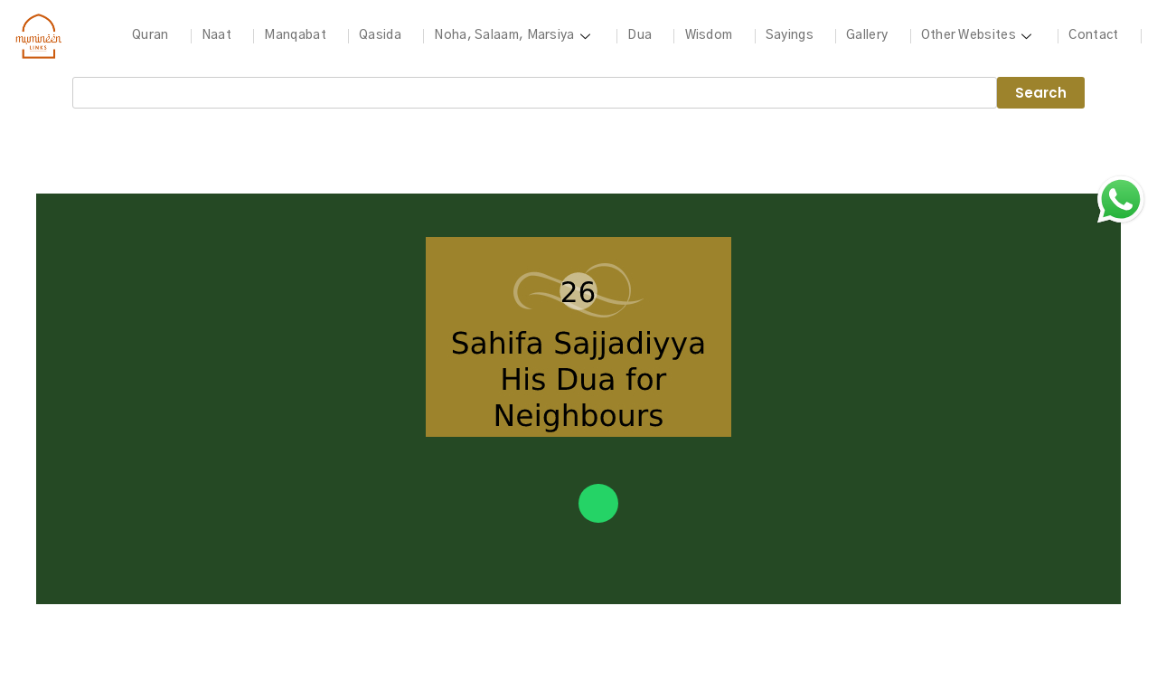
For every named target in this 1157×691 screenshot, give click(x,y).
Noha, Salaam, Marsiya (514, 35)
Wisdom (708, 35)
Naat (216, 35)
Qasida (380, 35)
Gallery (867, 35)
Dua (639, 35)
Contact (1093, 35)
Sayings (789, 35)
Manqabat (294, 35)
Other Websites (978, 35)
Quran (150, 35)
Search (1041, 92)
